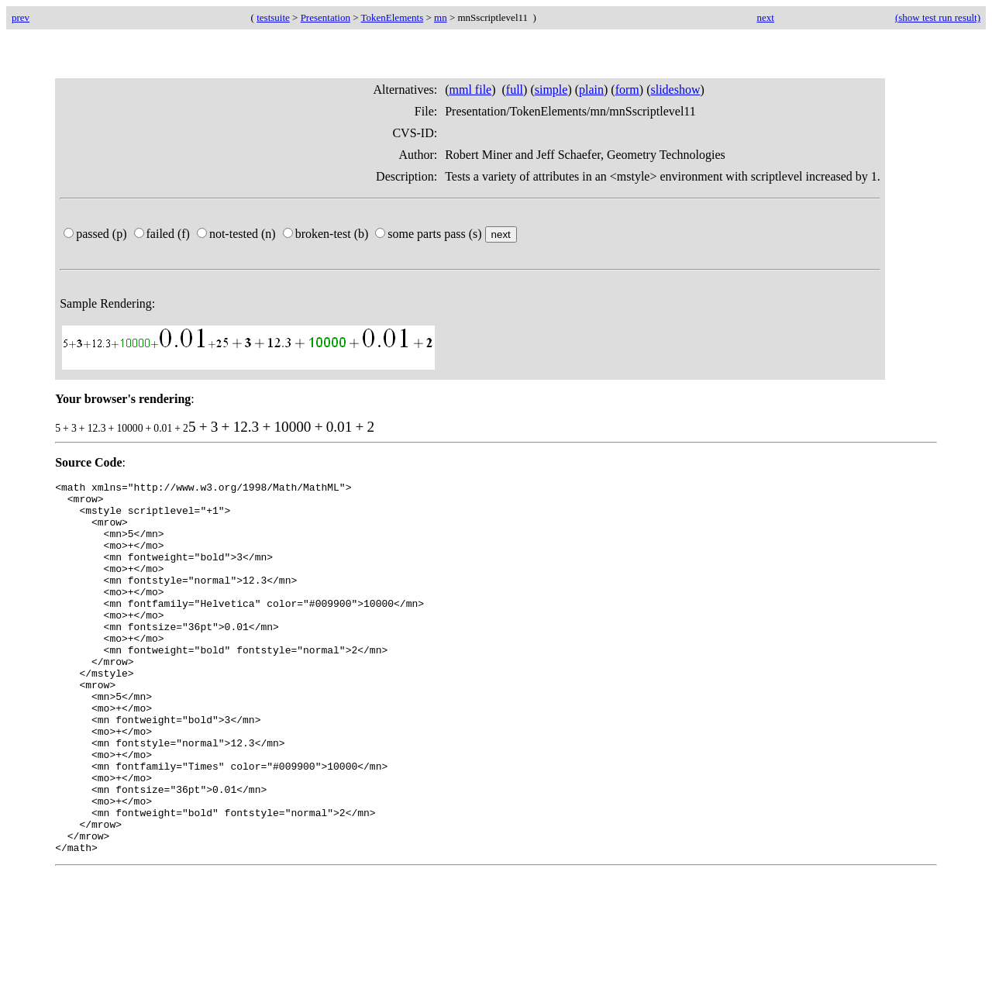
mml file (471, 89)
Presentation (325, 17)
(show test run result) (937, 17)
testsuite (273, 17)
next (764, 17)
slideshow (675, 89)
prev (20, 17)
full (514, 89)
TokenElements (392, 17)
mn (440, 17)
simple (551, 89)
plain (591, 89)
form (627, 89)
